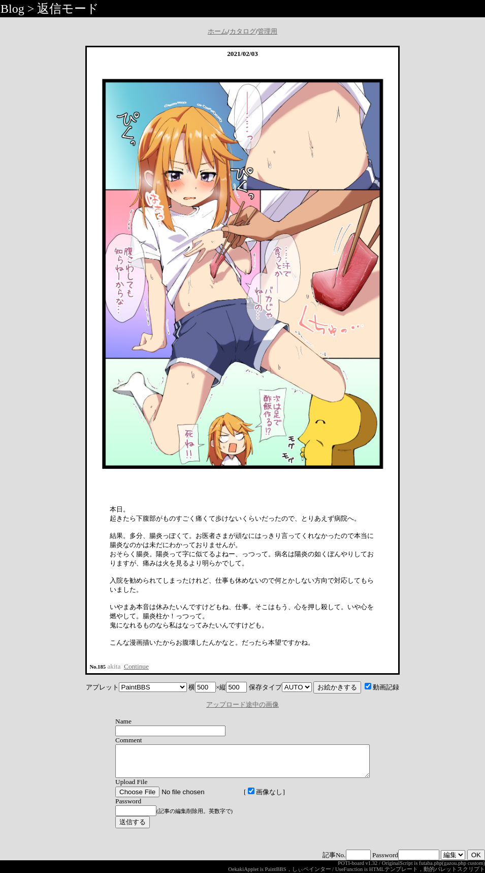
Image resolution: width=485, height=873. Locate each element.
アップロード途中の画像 (242, 704)
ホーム (218, 31)
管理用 (267, 31)
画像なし (250, 798)
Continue (136, 666)
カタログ (243, 31)
